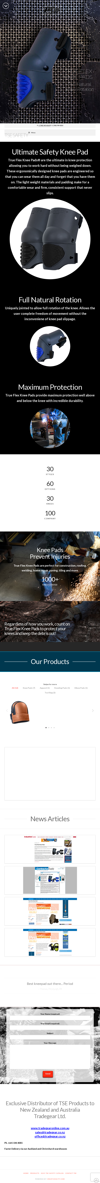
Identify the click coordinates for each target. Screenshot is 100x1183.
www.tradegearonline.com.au (50, 1128)
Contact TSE (71, 1173)
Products (34, 1173)
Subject (50, 1035)
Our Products (50, 661)
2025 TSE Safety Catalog (52, 1173)
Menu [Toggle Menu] (31, 133)
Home (26, 1173)
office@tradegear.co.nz (50, 1136)
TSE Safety (16, 135)
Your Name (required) (50, 1016)
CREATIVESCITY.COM (56, 1179)
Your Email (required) (50, 1025)
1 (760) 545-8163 (44, 125)
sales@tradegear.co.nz (50, 1132)
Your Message (50, 1044)
